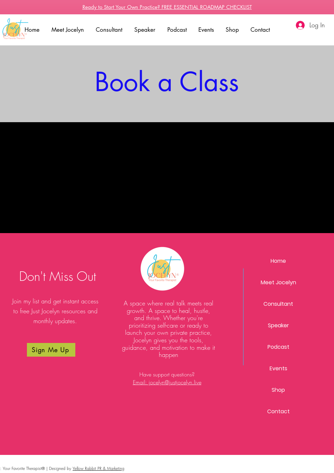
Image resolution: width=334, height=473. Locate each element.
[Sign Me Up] (51, 350)
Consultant (278, 304)
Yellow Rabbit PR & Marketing (98, 468)
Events (278, 368)
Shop (278, 390)
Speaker (278, 325)
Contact (278, 411)
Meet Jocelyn (278, 282)
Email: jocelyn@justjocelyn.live (167, 382)
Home (278, 261)
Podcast (278, 347)
